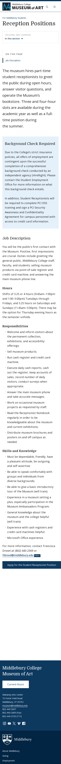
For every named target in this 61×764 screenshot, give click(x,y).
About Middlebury (11, 751)
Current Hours (15, 684)
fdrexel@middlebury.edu (18, 555)
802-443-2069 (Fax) (11, 712)
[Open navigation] (55, 6)
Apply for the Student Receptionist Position (31, 565)
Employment (8, 760)
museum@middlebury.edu (15, 705)
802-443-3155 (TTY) (12, 716)
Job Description (13, 60)
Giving (5, 755)
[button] (47, 6)
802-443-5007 (9, 709)
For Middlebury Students (14, 17)
